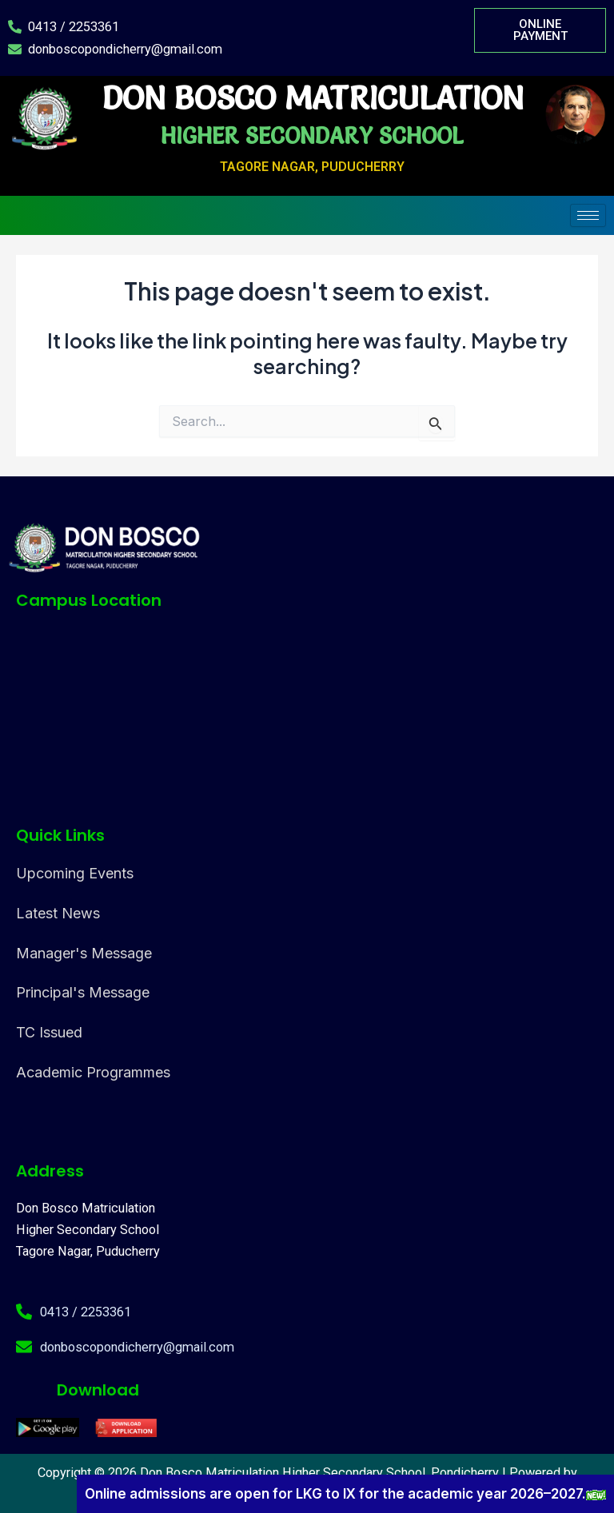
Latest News (58, 913)
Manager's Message (84, 953)
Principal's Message (83, 992)
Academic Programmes (93, 1072)
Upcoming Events (75, 873)
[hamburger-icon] (588, 215)
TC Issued (49, 1032)
